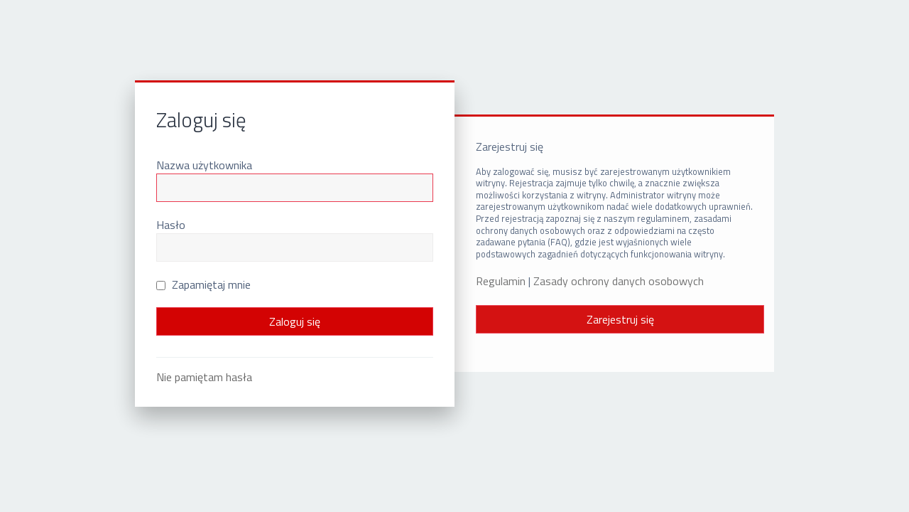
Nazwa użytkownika (204, 165)
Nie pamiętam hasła (204, 376)
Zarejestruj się (620, 319)
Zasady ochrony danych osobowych (618, 281)
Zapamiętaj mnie (203, 284)
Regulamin (501, 281)
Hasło (170, 224)
